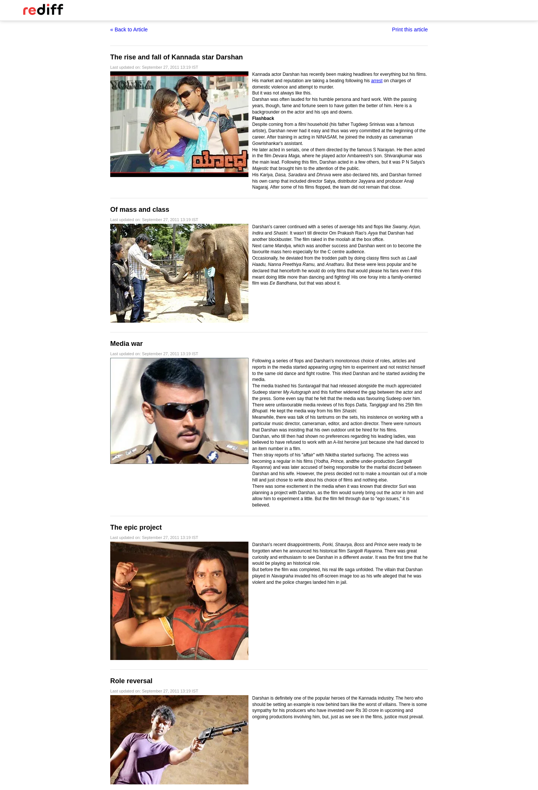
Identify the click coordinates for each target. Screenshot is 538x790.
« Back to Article (129, 29)
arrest (377, 80)
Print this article (410, 29)
